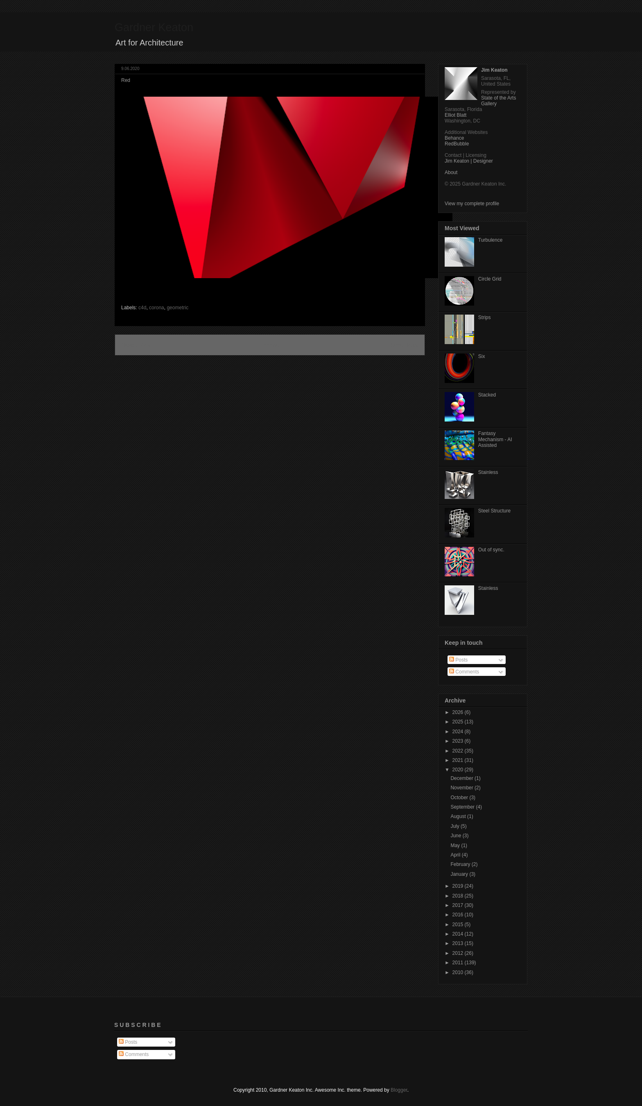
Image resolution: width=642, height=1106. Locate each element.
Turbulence (490, 240)
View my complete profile (472, 203)
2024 (458, 731)
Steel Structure (494, 511)
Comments (464, 672)
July (455, 826)
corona (156, 307)
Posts (458, 660)
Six (481, 356)
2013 (458, 943)
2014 (458, 934)
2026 (458, 712)
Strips (484, 317)
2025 (458, 722)
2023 (458, 741)
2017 (458, 905)
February (460, 864)
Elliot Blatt (455, 115)
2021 (458, 760)
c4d (142, 307)
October (459, 797)
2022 (458, 751)
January (459, 874)
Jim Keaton (494, 70)
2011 (458, 962)
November (462, 788)
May (455, 845)
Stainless (488, 472)
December (462, 778)
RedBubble (457, 144)
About (451, 172)
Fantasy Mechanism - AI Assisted (495, 439)
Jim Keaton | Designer (469, 161)
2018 (458, 896)
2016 (458, 915)
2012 (458, 953)
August (458, 816)
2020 (458, 770)
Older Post (404, 345)
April (455, 855)
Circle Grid (490, 279)
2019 (458, 886)
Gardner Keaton (154, 27)
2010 (458, 972)
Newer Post (136, 345)
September (463, 807)
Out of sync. (491, 550)
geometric (177, 307)
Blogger (399, 1090)
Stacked (487, 395)
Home (271, 345)
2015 (458, 924)
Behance (454, 138)
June (456, 836)
